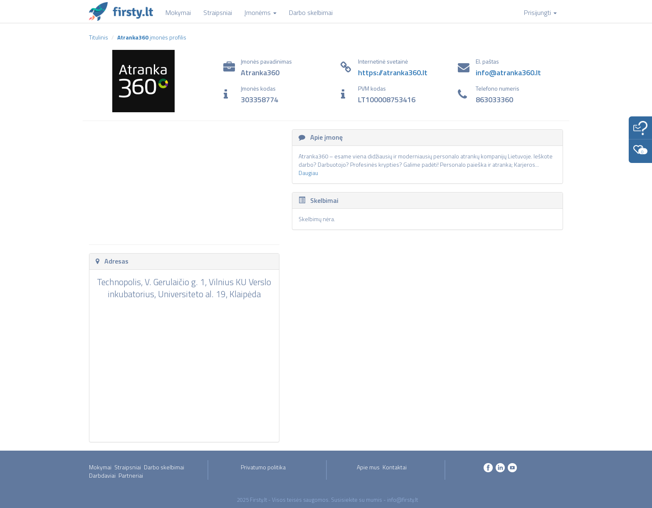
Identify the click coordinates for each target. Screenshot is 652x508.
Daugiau (308, 172)
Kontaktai (395, 467)
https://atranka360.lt (392, 72)
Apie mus (368, 467)
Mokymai (100, 467)
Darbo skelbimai (164, 467)
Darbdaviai (102, 475)
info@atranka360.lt (508, 72)
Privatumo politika (263, 467)
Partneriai (131, 475)
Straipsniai (127, 467)
